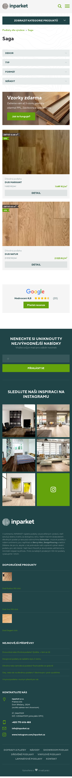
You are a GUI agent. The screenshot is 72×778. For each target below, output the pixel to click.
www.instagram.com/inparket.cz (28, 734)
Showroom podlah (55, 750)
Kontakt (51, 758)
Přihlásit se (36, 368)
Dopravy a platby (15, 750)
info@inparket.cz (20, 728)
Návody (34, 750)
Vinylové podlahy (49, 754)
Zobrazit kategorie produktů (36, 20)
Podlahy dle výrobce (13, 30)
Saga (30, 30)
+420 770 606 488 (21, 722)
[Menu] (67, 5)
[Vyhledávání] (60, 6)
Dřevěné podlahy (22, 754)
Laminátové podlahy (28, 758)
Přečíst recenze (36, 305)
